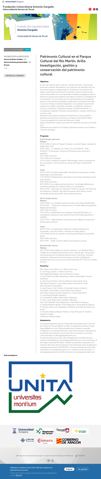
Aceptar (69, 469)
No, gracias (82, 469)
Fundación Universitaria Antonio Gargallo (29, 7)
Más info (19, 475)
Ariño (27, 50)
